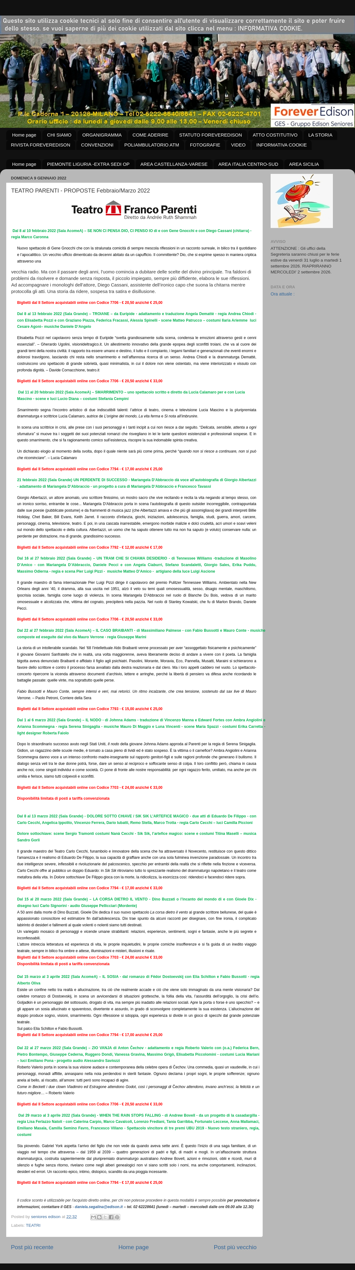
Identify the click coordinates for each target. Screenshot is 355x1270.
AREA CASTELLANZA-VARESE (174, 164)
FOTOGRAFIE (205, 144)
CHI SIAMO (59, 134)
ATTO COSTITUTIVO (275, 134)
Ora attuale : (283, 293)
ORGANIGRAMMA (102, 134)
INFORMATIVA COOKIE (281, 144)
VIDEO (238, 144)
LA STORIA (320, 134)
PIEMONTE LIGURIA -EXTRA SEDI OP (88, 164)
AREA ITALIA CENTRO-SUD (248, 164)
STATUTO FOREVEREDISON (210, 134)
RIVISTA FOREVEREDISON (40, 144)
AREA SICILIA (304, 164)
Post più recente (32, 1247)
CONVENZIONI (97, 144)
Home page (24, 134)
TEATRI (33, 1225)
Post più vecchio (235, 1247)
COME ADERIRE (150, 134)
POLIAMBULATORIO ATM (151, 144)
